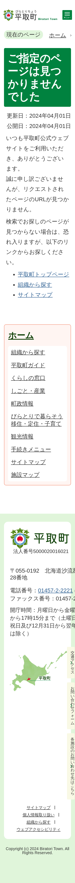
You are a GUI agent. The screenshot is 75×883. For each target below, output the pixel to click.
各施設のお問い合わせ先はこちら (72, 766)
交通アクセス (72, 662)
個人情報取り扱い (39, 815)
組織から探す (35, 285)
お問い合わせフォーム (72, 705)
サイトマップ (35, 295)
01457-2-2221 (55, 590)
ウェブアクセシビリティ (39, 829)
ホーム (57, 35)
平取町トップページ (43, 274)
